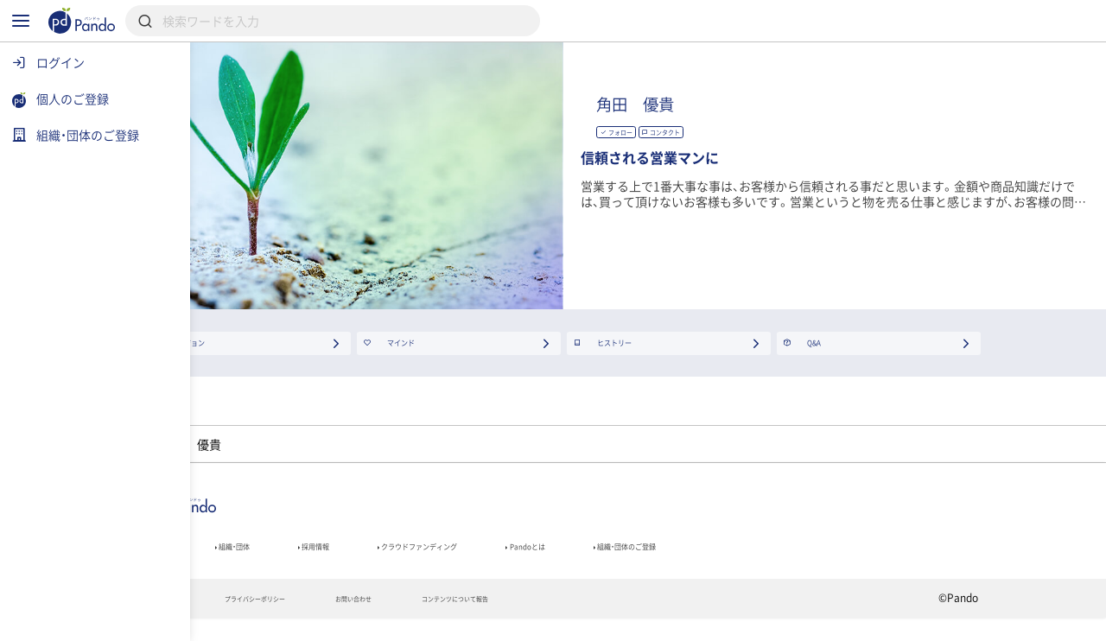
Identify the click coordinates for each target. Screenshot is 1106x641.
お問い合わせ (512, 620)
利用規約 (255, 620)
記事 (248, 559)
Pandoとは (744, 559)
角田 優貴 (814, 106)
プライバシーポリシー (379, 620)
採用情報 (448, 559)
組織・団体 (342, 559)
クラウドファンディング (593, 559)
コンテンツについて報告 (652, 620)
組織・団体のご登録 (880, 559)
